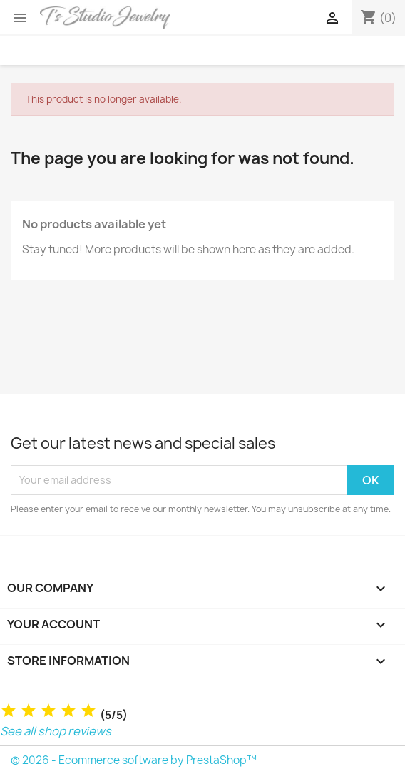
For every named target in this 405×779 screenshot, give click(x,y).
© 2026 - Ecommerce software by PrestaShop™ (134, 760)
